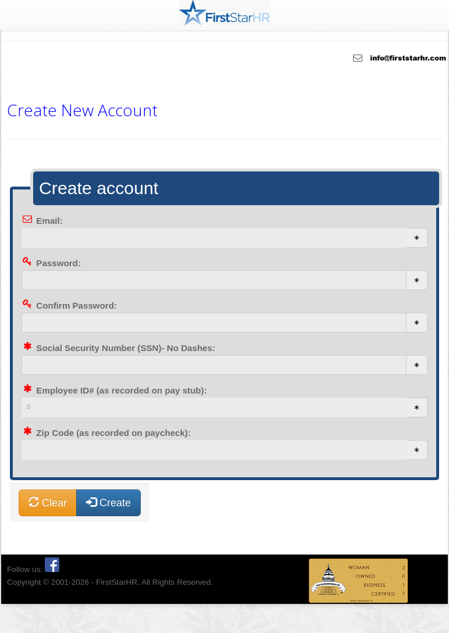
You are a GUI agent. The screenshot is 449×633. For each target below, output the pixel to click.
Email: (49, 221)
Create (108, 502)
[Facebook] (52, 569)
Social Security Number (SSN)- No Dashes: (125, 348)
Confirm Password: (76, 305)
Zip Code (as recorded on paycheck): (113, 433)
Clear (47, 502)
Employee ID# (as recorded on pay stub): (121, 390)
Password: (58, 263)
